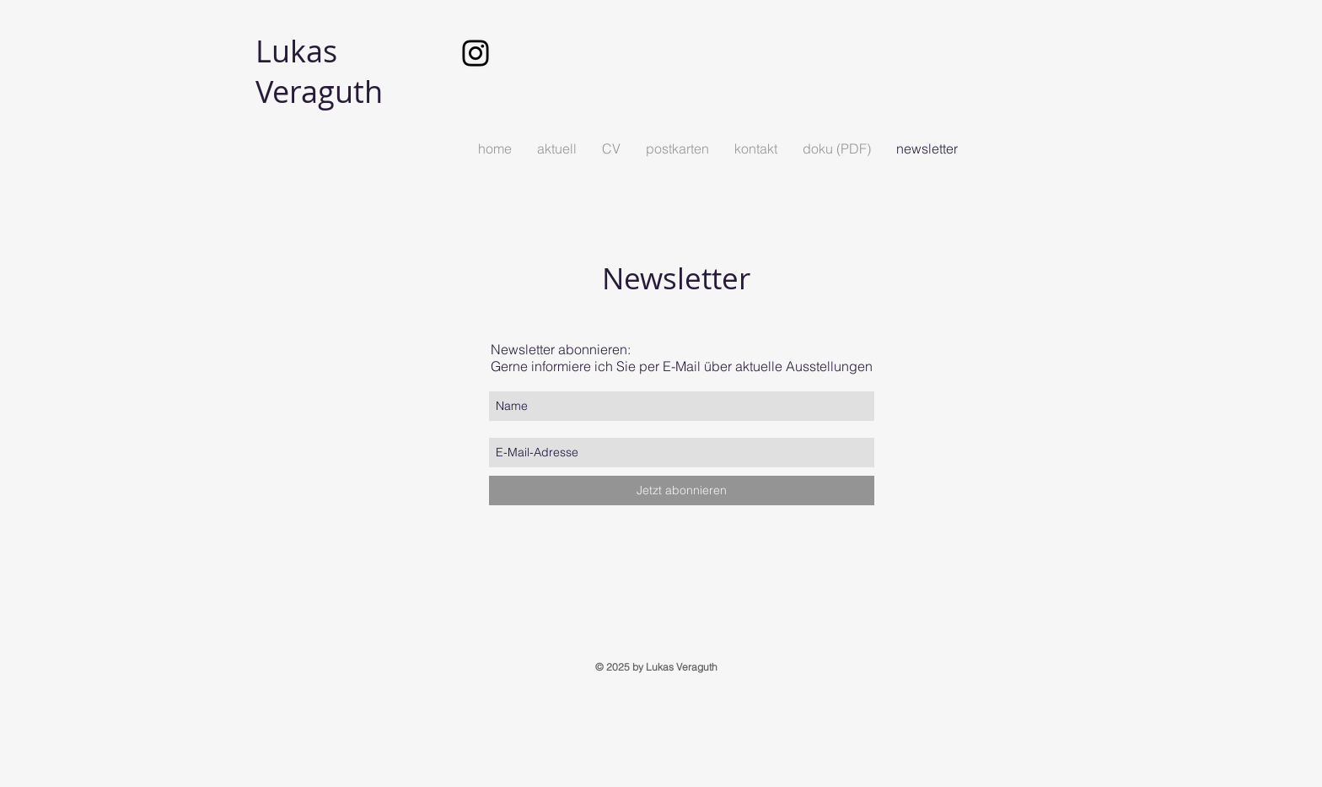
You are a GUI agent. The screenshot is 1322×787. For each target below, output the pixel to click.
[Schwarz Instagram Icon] (475, 53)
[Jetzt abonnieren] (681, 490)
